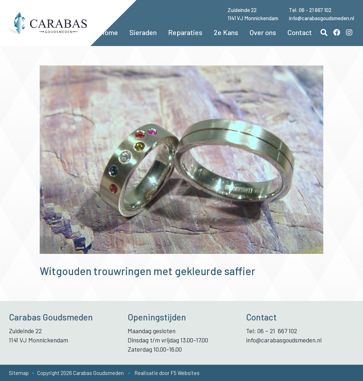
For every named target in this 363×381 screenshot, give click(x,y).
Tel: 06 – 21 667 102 (271, 331)
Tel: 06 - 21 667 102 (310, 10)
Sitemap (19, 373)
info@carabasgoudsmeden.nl (321, 18)
